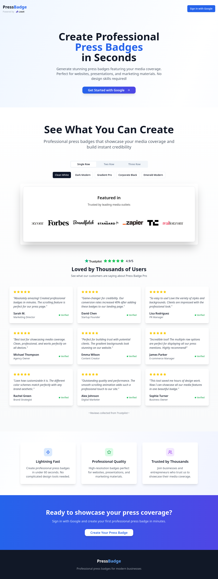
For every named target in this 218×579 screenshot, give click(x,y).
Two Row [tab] (109, 164)
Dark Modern (83, 175)
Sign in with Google (201, 8)
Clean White (62, 175)
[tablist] (109, 164)
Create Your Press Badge (109, 532)
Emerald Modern (153, 175)
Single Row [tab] (83, 164)
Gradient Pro (104, 175)
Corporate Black (127, 175)
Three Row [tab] (134, 164)
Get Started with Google (109, 90)
